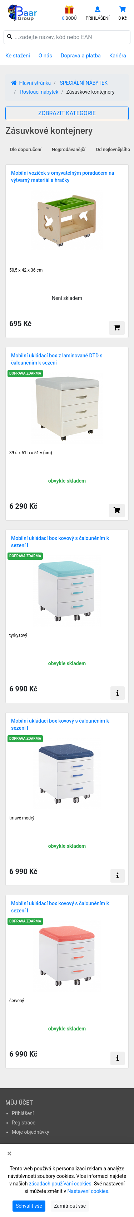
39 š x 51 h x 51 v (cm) (30, 452)
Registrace (23, 1123)
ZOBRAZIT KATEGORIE (67, 113)
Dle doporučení (25, 149)
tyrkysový (18, 635)
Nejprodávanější (68, 149)
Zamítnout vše (70, 1206)
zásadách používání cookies (60, 1184)
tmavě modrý (21, 818)
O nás (45, 55)
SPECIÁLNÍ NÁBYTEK (83, 83)
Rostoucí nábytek (39, 92)
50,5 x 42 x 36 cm (26, 270)
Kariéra (117, 55)
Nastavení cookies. (89, 1191)
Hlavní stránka (31, 83)
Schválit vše (29, 1206)
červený (16, 1000)
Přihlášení (23, 1113)
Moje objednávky (30, 1132)
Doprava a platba (81, 55)
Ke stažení (17, 55)
